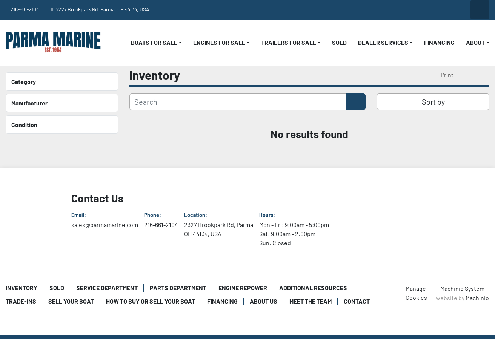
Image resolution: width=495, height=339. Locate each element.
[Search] (237, 101)
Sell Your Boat (71, 301)
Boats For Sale (154, 42)
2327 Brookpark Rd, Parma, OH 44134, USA (102, 9)
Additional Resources (313, 287)
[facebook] (421, 9)
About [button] (475, 42)
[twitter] (460, 9)
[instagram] (441, 9)
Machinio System (462, 288)
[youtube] (402, 9)
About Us (263, 301)
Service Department (107, 287)
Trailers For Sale (288, 42)
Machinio (477, 297)
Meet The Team (310, 301)
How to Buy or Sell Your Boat (150, 301)
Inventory (21, 287)
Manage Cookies (416, 293)
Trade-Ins (21, 301)
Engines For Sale (219, 42)
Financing (439, 42)
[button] (156, 42)
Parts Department (178, 287)
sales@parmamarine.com (104, 224)
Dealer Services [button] (383, 42)
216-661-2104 (25, 9)
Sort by (433, 101)
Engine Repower (242, 287)
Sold (339, 42)
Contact (357, 301)
